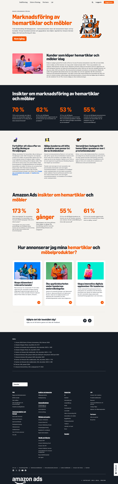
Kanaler (66, 434)
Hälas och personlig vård (70, 413)
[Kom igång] (19, 38)
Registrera (108, 2)
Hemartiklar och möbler (70, 416)
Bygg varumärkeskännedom (19, 395)
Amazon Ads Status (78, 467)
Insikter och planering (45, 392)
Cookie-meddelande (65, 467)
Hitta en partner (94, 417)
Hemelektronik (68, 400)
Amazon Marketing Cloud (44, 443)
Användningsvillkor (23, 467)
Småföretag (23, 2)
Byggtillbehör (67, 418)
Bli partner (92, 419)
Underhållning (67, 403)
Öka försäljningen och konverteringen (17, 403)
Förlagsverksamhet (69, 421)
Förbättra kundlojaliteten (18, 406)
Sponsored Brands (16, 421)
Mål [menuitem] (13, 392)
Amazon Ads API (42, 445)
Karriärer (88, 467)
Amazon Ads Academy (95, 395)
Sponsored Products (17, 419)
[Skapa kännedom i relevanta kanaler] (27, 283)
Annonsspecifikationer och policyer (96, 403)
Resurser (92, 400)
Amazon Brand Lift (42, 422)
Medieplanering (42, 397)
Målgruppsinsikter (42, 395)
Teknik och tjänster (44, 438)
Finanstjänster (67, 408)
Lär (52, 2)
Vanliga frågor (93, 406)
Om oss (14, 467)
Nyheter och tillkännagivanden (97, 409)
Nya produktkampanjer (43, 454)
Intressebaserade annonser (51, 467)
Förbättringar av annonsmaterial (42, 406)
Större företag (35, 2)
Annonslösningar (43, 403)
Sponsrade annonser (17, 416)
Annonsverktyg (42, 412)
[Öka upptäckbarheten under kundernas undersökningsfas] (59, 283)
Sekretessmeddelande (36, 467)
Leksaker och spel (68, 426)
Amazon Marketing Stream (44, 425)
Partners (46, 2)
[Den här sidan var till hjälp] (90, 321)
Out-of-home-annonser (18, 432)
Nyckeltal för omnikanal (44, 430)
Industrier (67, 392)
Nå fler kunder (15, 397)
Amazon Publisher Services (45, 448)
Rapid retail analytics (43, 432)
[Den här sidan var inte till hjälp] (85, 321)
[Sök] (92, 2)
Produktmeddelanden (95, 397)
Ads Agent (40, 457)
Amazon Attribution (43, 419)
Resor (65, 429)
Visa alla (14, 434)
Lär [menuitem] (91, 392)
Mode (65, 405)
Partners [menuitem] (93, 414)
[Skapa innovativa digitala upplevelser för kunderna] (91, 283)
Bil (64, 395)
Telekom (66, 423)
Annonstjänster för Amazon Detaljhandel (45, 451)
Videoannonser (16, 427)
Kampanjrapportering (43, 427)
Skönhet (66, 397)
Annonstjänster (42, 409)
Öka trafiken (15, 400)
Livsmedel (66, 410)
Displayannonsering (17, 424)
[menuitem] (20, 425)
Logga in (98, 2)
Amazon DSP (41, 440)
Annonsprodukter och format (19, 413)
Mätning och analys (44, 417)
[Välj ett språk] (20, 384)
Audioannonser (16, 429)
